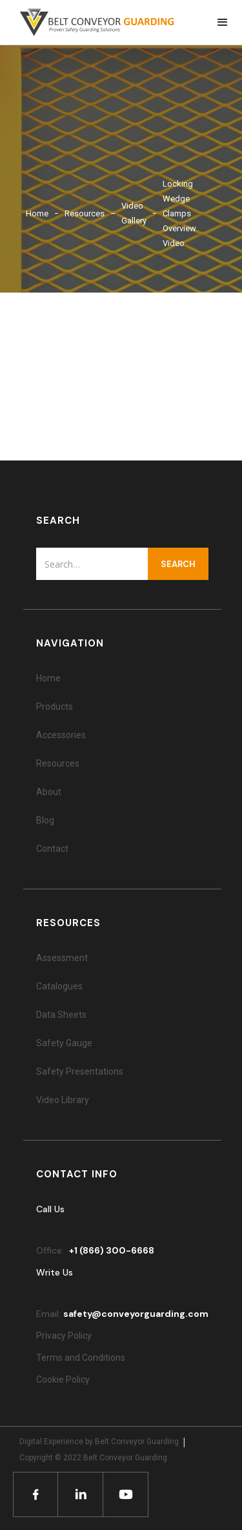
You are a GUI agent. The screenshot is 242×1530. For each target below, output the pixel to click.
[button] (222, 22)
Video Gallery (133, 213)
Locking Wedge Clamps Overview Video (179, 213)
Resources (85, 213)
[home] (90, 22)
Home (37, 213)
